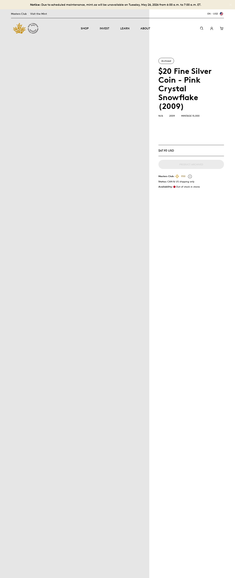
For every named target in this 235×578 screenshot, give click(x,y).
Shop (85, 28)
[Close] (230, 5)
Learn (124, 28)
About (145, 28)
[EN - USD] (214, 14)
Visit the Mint (38, 13)
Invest (104, 28)
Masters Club (19, 13)
